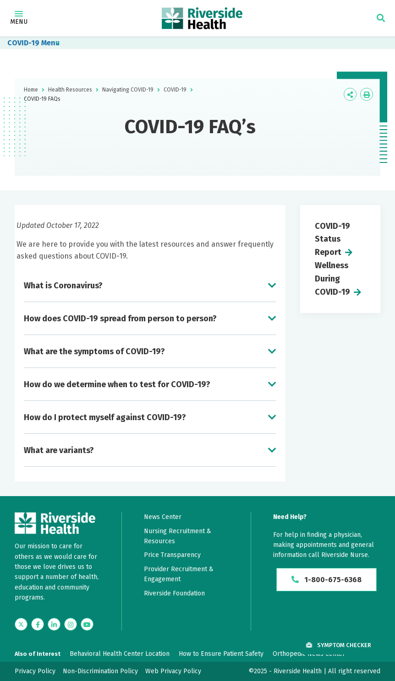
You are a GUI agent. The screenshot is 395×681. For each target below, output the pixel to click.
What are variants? (59, 450)
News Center (162, 517)
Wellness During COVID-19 (332, 278)
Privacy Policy (35, 671)
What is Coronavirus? (63, 286)
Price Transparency (172, 555)
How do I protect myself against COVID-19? (105, 417)
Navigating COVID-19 (128, 89)
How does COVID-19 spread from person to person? (120, 318)
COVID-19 (23, 42)
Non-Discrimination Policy (100, 671)
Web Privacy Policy (173, 671)
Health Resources (70, 89)
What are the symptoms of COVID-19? (94, 351)
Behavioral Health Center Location (120, 654)
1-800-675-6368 (326, 579)
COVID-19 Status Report (332, 239)
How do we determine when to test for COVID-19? (117, 384)
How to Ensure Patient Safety (221, 654)
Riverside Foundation (174, 593)
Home (31, 89)
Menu (18, 18)
